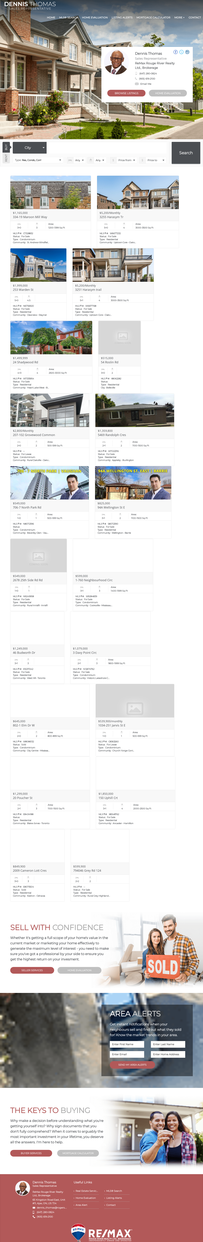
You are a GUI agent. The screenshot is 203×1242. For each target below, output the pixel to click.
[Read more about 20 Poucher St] (50, 793)
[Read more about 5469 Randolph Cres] (134, 430)
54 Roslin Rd (109, 362)
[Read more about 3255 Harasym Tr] (138, 212)
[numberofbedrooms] (76, 160)
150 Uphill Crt (108, 798)
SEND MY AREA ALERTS (132, 1064)
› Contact (110, 1204)
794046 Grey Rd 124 (87, 870)
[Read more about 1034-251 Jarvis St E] (135, 720)
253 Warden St (23, 290)
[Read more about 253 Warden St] (38, 284)
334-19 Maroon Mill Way (30, 217)
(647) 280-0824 (148, 73)
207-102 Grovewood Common (34, 435)
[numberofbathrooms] (96, 160)
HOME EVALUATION (168, 93)
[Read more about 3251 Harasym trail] (113, 284)
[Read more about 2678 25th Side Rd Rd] (38, 575)
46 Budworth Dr (24, 653)
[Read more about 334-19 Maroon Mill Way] (50, 212)
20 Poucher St (22, 798)
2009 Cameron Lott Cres (30, 870)
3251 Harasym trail (88, 290)
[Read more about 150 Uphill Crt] (135, 793)
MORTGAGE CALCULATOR (78, 1153)
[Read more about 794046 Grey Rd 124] (100, 865)
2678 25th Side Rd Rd (28, 580)
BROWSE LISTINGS (126, 93)
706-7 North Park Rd (27, 507)
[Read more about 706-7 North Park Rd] (49, 502)
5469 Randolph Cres (112, 435)
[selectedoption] (30, 148)
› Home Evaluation (85, 1197)
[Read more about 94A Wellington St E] (133, 502)
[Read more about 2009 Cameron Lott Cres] (37, 865)
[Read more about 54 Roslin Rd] (119, 357)
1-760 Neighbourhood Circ (94, 580)
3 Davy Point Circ (85, 653)
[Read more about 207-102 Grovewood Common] (49, 430)
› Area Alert (80, 1204)
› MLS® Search (113, 1190)
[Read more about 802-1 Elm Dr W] (50, 720)
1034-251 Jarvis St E (111, 725)
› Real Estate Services (86, 1190)
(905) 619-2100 (147, 78)
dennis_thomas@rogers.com (54, 1207)
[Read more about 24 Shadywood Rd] (51, 357)
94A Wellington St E (111, 507)
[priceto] (123, 160)
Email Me (143, 83)
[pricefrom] (152, 160)
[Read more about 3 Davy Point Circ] (110, 647)
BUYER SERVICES (31, 1153)
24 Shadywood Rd (25, 362)
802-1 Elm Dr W (24, 725)
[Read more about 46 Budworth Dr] (37, 647)
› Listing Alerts (113, 1197)
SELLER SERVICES (32, 970)
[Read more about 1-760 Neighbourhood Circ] (113, 575)
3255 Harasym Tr (111, 217)
